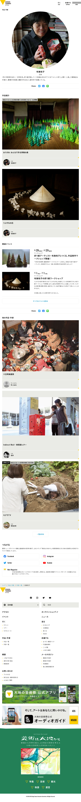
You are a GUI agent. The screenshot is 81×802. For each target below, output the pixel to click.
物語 (37, 787)
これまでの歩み (8, 658)
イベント (5, 617)
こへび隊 (45, 647)
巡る (43, 622)
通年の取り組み (8, 661)
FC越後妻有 (46, 644)
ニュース (45, 617)
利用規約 (46, 663)
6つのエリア (46, 625)
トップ (4, 585)
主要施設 (46, 628)
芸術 (42, 782)
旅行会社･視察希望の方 (11, 677)
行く (3, 622)
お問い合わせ (7, 671)
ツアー (5, 628)
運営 (48, 787)
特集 (31, 782)
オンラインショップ (49, 612)
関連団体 (6, 663)
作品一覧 (6, 641)
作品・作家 (5, 9)
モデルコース (7, 631)
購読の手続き (47, 658)
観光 (53, 782)
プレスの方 (7, 674)
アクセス (5, 612)
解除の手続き (47, 661)
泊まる (45, 633)
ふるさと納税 (46, 650)
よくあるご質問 (8, 680)
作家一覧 (19, 585)
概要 (4, 654)
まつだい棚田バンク (48, 641)
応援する (45, 638)
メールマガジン (47, 654)
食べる (45, 631)
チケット (6, 625)
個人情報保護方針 (48, 666)
